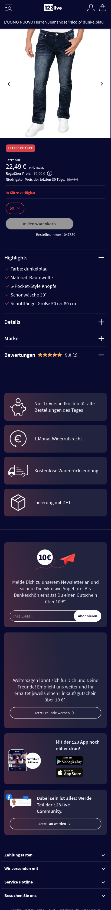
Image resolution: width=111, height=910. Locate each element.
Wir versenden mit (54, 868)
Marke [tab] (54, 338)
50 (15, 208)
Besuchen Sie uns (54, 895)
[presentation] (9, 83)
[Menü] (8, 7)
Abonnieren (87, 616)
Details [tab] (54, 321)
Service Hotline (54, 882)
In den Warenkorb (39, 223)
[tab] (55, 355)
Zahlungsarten (54, 855)
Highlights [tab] (54, 257)
